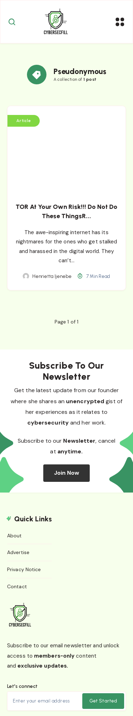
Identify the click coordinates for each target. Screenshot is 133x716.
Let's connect (22, 686)
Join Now (66, 473)
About (14, 535)
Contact (17, 586)
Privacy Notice (24, 569)
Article (23, 120)
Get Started (103, 701)
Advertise (18, 552)
